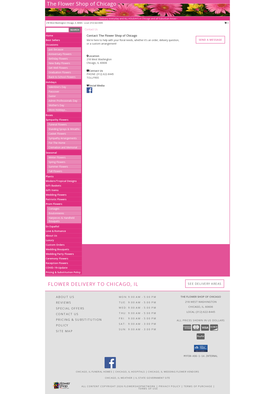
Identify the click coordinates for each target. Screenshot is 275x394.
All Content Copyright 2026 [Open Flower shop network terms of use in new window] (102, 386)
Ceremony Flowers (57, 258)
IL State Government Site (152, 377)
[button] (201, 348)
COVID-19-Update (56, 267)
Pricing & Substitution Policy (63, 272)
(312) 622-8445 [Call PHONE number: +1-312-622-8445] (105, 74)
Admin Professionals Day (63, 100)
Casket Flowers (57, 133)
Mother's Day (56, 105)
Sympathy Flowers (57, 119)
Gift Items (52, 190)
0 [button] (226, 22)
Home (49, 35)
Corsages (54, 208)
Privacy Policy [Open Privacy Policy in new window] (169, 386)
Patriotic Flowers (56, 199)
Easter (52, 96)
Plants (50, 176)
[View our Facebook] (89, 92)
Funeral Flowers (58, 124)
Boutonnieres (56, 213)
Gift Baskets (53, 185)
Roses (49, 115)
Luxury (50, 240)
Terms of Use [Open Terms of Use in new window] (148, 388)
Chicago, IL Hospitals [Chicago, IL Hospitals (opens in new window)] (130, 371)
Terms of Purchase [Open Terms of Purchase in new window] (198, 386)
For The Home (57, 142)
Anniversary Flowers (60, 54)
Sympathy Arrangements (63, 138)
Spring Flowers (57, 162)
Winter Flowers (57, 157)
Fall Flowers (55, 171)
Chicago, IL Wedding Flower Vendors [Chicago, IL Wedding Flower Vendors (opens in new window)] (173, 371)
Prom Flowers (54, 204)
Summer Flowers (58, 166)
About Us (51, 235)
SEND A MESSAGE (210, 39)
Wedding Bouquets (57, 249)
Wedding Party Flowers (60, 254)
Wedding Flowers (56, 194)
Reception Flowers (57, 263)
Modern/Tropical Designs (61, 181)
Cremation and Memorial (63, 147)
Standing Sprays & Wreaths (64, 129)
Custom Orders (55, 244)
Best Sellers (53, 40)
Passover (54, 91)
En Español (52, 226)
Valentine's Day (57, 87)
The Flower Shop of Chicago (81, 3)
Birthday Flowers (58, 58)
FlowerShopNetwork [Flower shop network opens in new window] (139, 386)
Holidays (51, 82)
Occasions (52, 44)
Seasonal (51, 152)
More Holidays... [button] (58, 109)
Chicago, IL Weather (119, 377)
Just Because (56, 49)
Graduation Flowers (60, 72)
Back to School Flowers (62, 77)
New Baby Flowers (59, 63)
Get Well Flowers (58, 67)
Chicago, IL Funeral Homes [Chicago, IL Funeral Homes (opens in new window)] (94, 371)
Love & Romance (56, 231)
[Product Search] (57, 30)
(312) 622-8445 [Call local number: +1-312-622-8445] (96, 22)
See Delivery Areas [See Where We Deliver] (204, 284)
